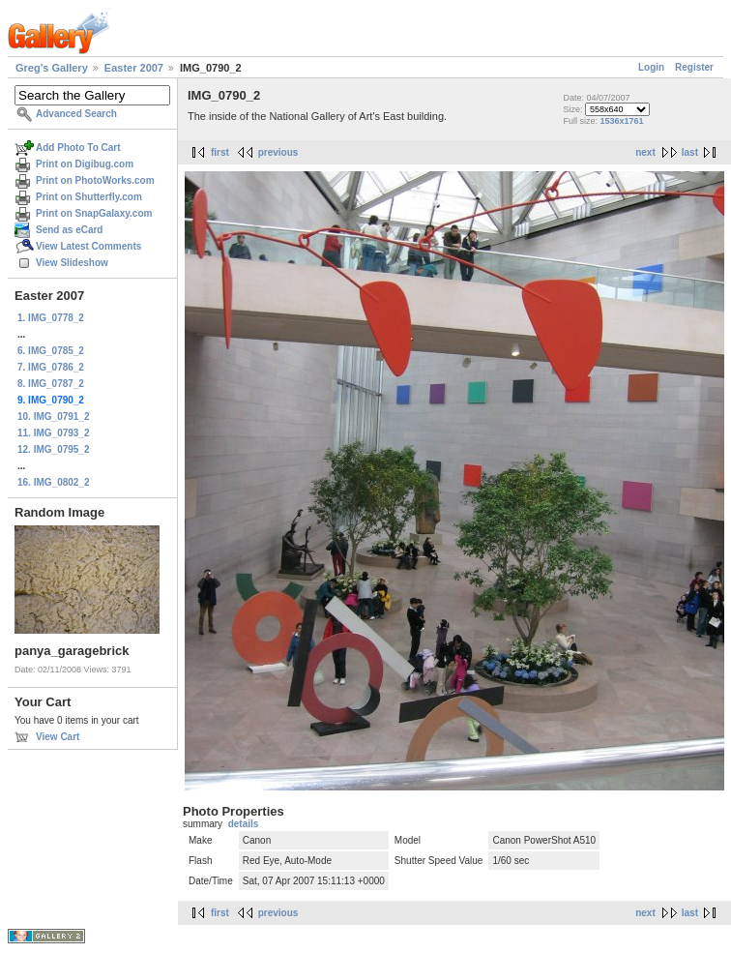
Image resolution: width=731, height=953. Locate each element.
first (220, 152)
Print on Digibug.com (84, 164)
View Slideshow (72, 262)
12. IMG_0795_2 (53, 449)
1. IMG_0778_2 (50, 318)
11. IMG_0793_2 (53, 433)
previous (278, 152)
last (690, 152)
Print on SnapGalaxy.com (94, 213)
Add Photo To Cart (78, 147)
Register (694, 67)
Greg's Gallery (51, 68)
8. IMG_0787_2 (50, 383)
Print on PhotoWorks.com (95, 180)
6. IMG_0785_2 (50, 350)
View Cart (57, 736)
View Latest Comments (88, 246)
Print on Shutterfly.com (89, 197)
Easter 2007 (133, 68)
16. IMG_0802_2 (53, 482)
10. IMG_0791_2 (53, 416)
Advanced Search (76, 113)
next (645, 152)
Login (651, 67)
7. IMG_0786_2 (50, 367)
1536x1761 (621, 121)
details (243, 824)
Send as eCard (69, 229)
